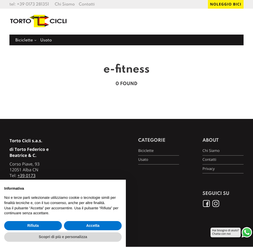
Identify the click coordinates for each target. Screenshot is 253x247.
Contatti (87, 4)
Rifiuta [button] (33, 225)
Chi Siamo (65, 4)
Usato (46, 40)
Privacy (208, 168)
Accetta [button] (93, 225)
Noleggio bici (225, 4)
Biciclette (24, 40)
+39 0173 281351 (33, 4)
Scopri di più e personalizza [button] (63, 237)
